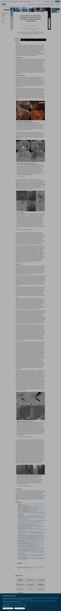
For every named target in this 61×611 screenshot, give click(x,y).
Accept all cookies (8, 608)
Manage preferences (6, 605)
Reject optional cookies (20, 608)
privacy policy (7, 603)
